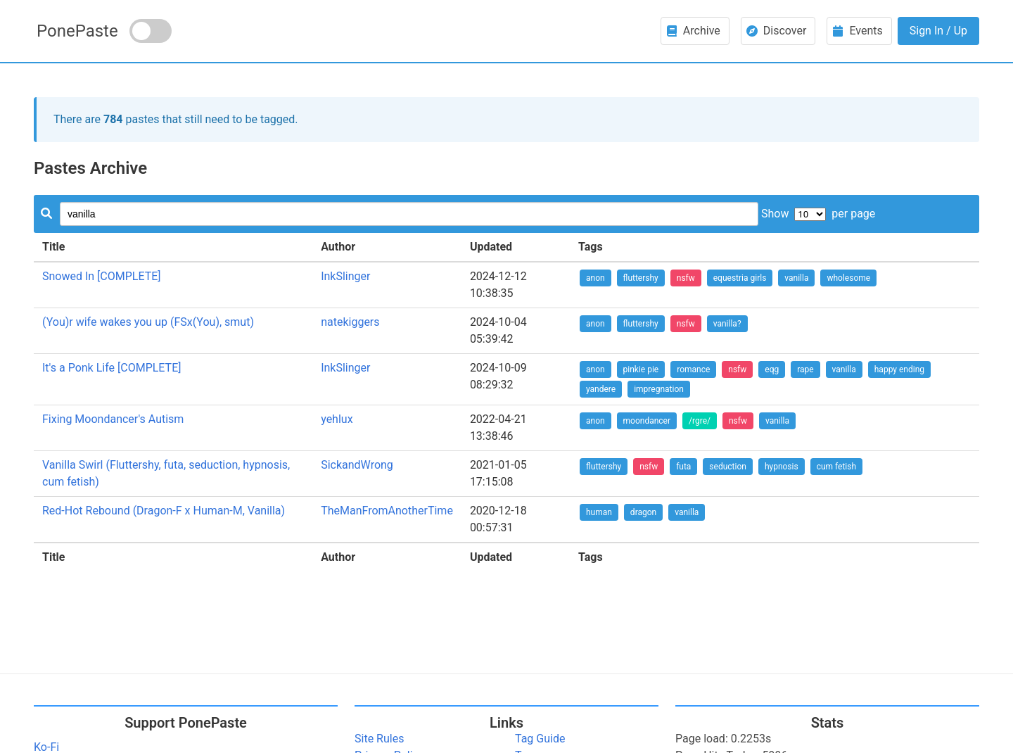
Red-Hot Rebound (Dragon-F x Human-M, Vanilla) (163, 510)
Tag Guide (540, 738)
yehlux (336, 419)
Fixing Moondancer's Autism (113, 419)
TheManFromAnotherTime (387, 510)
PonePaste (77, 31)
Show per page (818, 213)
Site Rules (379, 738)
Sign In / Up (938, 30)
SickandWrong (357, 465)
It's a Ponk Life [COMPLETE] (111, 367)
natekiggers (350, 322)
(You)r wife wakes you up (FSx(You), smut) (148, 322)
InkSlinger (345, 276)
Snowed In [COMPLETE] (101, 276)
